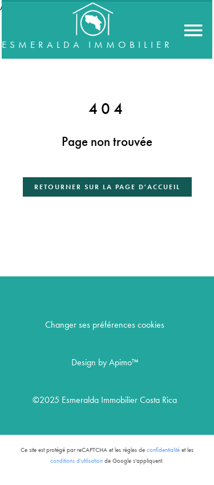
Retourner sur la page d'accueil (107, 186)
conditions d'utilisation (76, 460)
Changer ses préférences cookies (104, 324)
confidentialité (163, 450)
